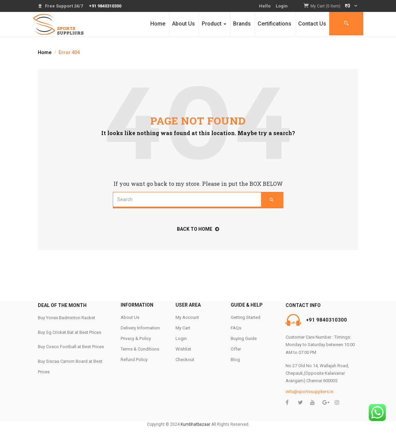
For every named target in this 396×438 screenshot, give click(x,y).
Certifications (274, 23)
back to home (198, 229)
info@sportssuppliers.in (309, 391)
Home (157, 23)
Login (282, 6)
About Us (183, 23)
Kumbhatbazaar (195, 424)
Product (214, 23)
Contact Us (312, 23)
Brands (242, 23)
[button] (334, 6)
